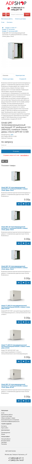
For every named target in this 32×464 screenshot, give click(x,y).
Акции (3, 434)
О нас (2, 22)
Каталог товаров (4, 14)
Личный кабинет (6, 439)
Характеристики (20, 75)
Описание (5, 75)
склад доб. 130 (16, 10)
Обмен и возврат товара (8, 418)
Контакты (9, 22)
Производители (5, 432)
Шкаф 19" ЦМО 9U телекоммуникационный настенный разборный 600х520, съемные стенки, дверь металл (15, 307)
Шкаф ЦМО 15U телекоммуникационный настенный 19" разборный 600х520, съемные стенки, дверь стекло (14, 228)
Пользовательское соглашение (10, 419)
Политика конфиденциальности (10, 421)
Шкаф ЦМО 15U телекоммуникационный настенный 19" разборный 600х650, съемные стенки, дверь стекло (14, 267)
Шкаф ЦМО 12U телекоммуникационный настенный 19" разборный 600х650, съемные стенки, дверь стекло (14, 189)
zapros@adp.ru (24, 155)
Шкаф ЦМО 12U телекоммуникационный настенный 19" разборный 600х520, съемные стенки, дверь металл (14, 386)
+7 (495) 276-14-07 (16, 460)
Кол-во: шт (3, 145)
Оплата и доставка (20, 19)
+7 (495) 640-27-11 (17, 8)
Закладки (4, 442)
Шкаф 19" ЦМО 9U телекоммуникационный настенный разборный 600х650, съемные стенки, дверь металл (15, 346)
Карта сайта (4, 428)
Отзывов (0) (22, 79)
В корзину (16, 151)
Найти (27, 14)
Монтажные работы (7, 19)
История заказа (5, 440)
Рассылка (4, 444)
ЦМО (12, 134)
